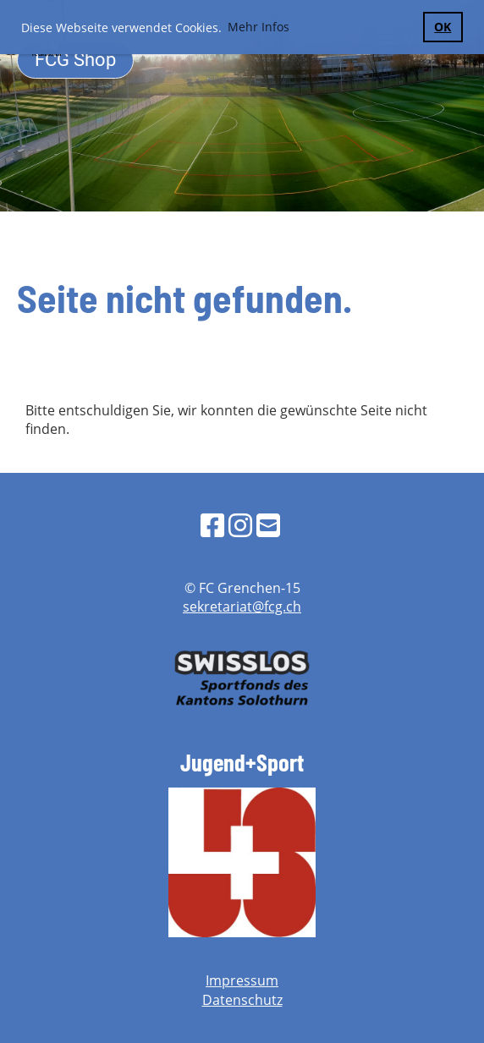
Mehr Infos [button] (258, 27)
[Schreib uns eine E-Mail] (268, 525)
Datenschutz (242, 1000)
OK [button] (442, 27)
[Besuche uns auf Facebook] (212, 525)
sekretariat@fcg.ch (242, 606)
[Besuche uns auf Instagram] (240, 525)
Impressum (242, 980)
